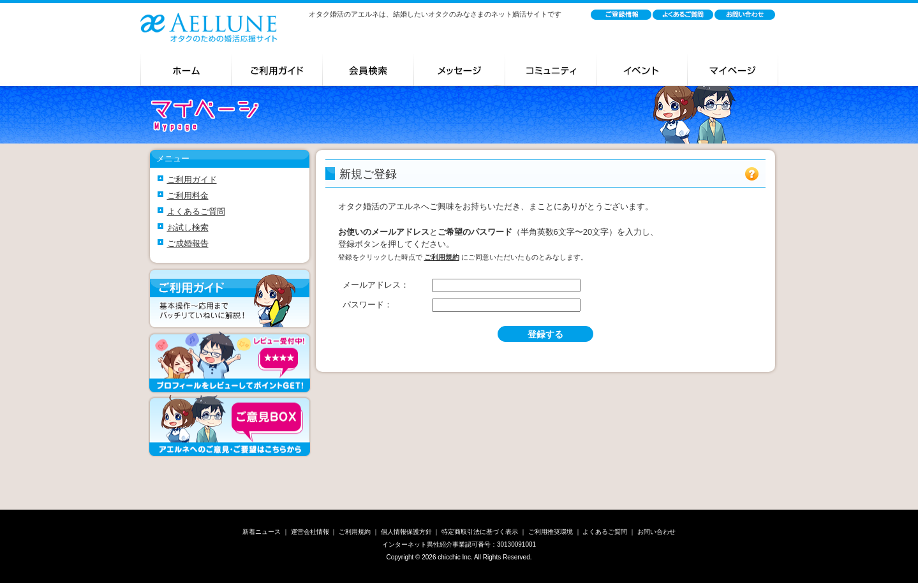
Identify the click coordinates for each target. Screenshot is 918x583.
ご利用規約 (355, 531)
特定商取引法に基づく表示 (479, 531)
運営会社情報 (310, 531)
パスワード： (367, 304)
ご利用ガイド (192, 179)
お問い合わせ (656, 531)
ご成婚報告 (188, 243)
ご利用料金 (188, 195)
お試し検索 (188, 227)
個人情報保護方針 (406, 531)
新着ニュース (261, 531)
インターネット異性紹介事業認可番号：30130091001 (459, 544)
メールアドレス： (376, 285)
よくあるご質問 (196, 211)
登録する (545, 334)
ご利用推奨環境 (550, 531)
